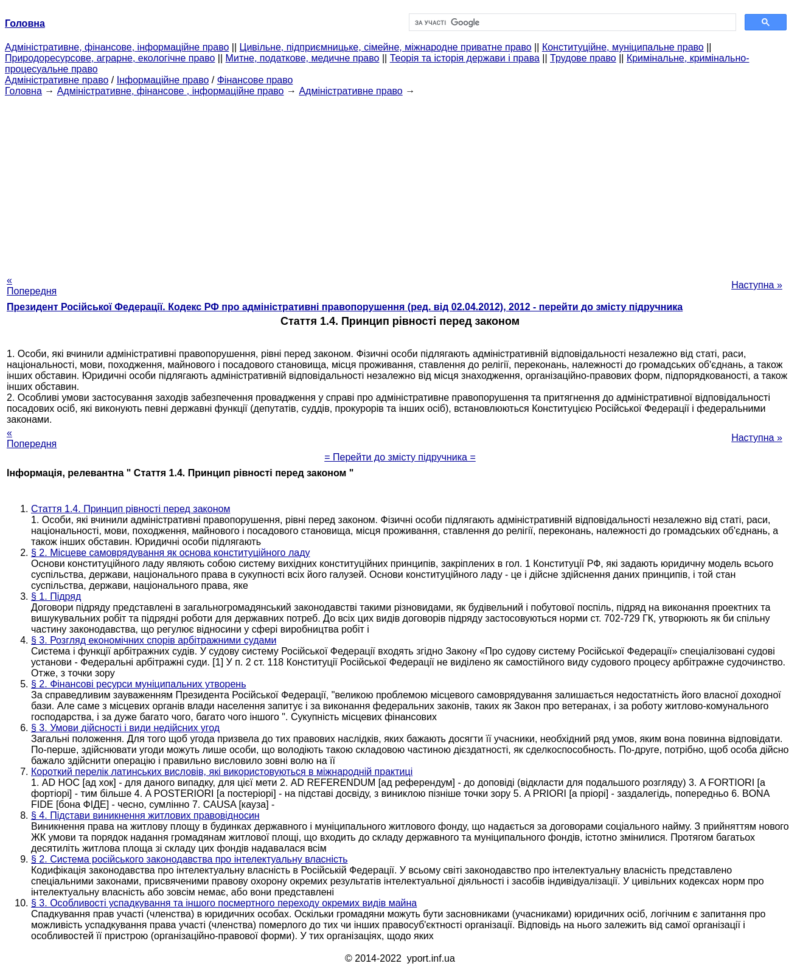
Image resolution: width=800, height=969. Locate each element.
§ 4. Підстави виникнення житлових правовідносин (145, 815)
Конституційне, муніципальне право (623, 47)
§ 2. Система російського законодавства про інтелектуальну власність (189, 859)
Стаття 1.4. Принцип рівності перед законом (130, 509)
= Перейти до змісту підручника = (400, 457)
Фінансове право (255, 80)
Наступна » (756, 285)
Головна (23, 91)
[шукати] (571, 22)
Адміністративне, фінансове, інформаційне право (117, 47)
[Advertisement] (400, 182)
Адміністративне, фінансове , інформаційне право (170, 91)
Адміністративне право (56, 80)
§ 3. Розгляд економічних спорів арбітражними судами (153, 640)
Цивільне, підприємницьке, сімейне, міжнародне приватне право (386, 47)
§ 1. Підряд (56, 596)
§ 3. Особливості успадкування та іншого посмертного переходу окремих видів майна (224, 903)
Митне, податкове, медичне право (303, 58)
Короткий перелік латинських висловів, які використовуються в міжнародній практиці (221, 771)
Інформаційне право (163, 80)
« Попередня (32, 285)
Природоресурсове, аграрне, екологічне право (110, 58)
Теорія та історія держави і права (465, 58)
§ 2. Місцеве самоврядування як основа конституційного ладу (170, 552)
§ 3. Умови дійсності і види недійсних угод (125, 728)
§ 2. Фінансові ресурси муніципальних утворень (138, 684)
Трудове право (583, 58)
